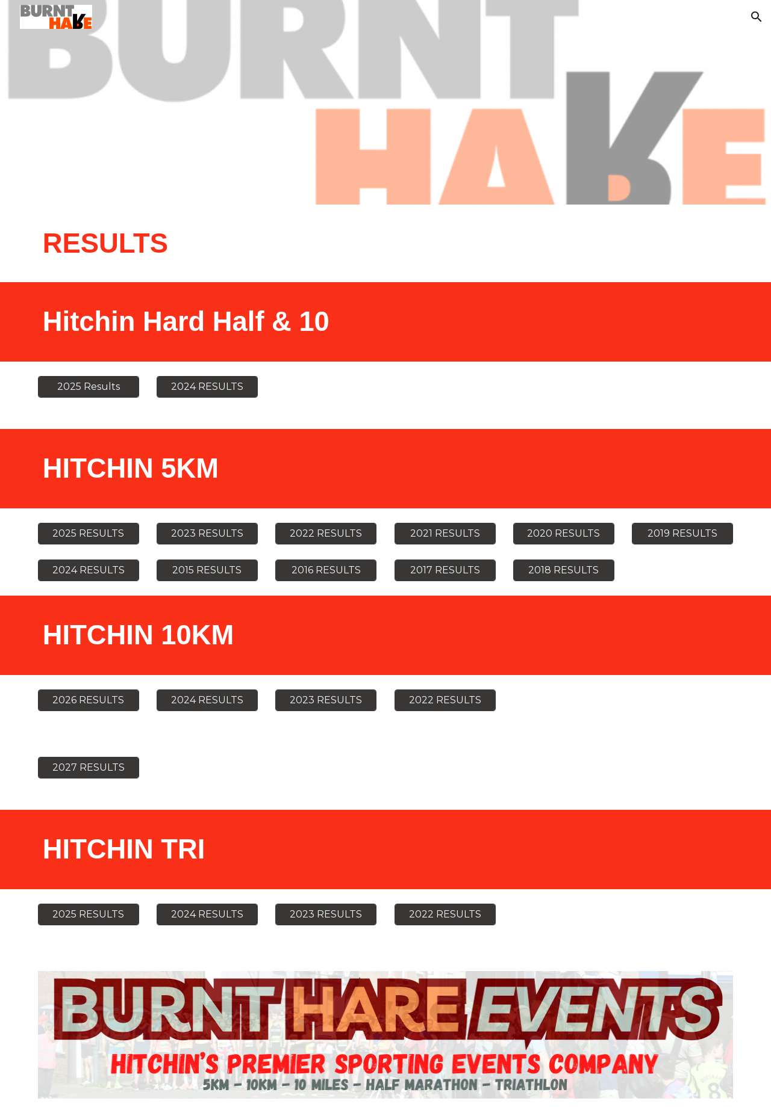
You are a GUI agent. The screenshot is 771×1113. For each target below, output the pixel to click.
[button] (756, 16)
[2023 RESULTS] (207, 533)
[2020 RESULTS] (564, 533)
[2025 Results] (89, 386)
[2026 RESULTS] (89, 700)
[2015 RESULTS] (207, 570)
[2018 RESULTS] (564, 570)
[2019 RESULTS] (682, 533)
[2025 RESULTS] (89, 533)
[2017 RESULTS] (445, 570)
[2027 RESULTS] (89, 767)
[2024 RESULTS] (207, 386)
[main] (267, 243)
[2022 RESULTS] (326, 533)
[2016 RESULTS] (326, 570)
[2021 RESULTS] (445, 533)
